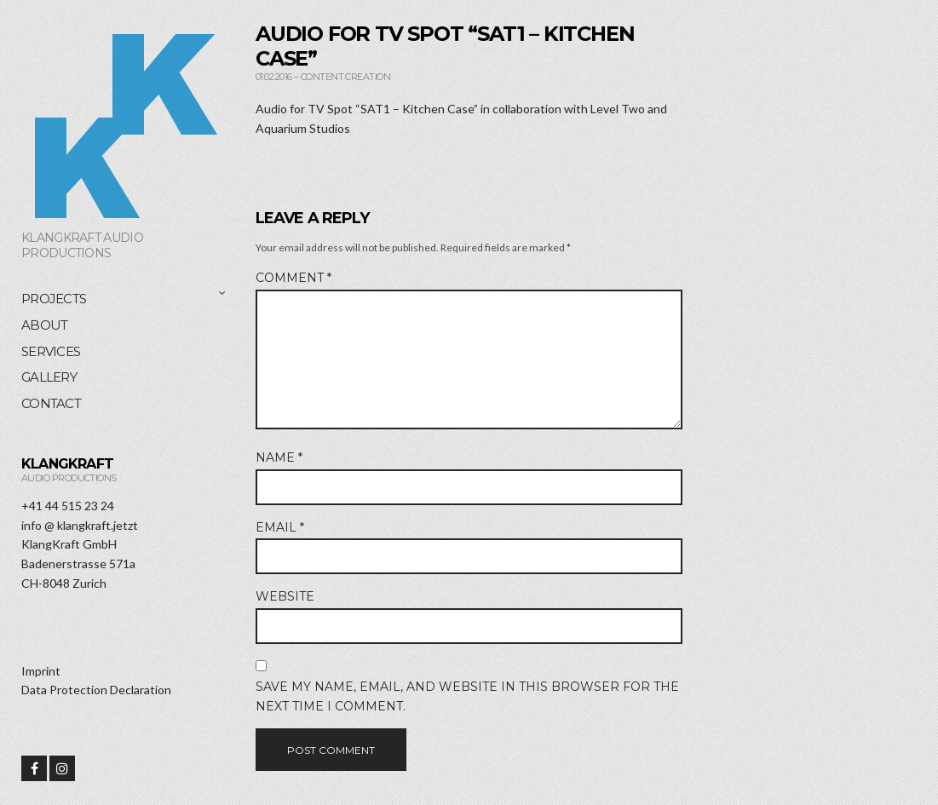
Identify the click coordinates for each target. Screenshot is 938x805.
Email (280, 527)
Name (279, 457)
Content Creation (345, 77)
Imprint (40, 671)
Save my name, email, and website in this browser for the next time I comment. (467, 696)
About (44, 325)
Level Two (617, 108)
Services (50, 351)
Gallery (49, 377)
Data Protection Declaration (96, 689)
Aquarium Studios (303, 128)
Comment (293, 277)
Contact (51, 403)
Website (285, 596)
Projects (53, 298)
